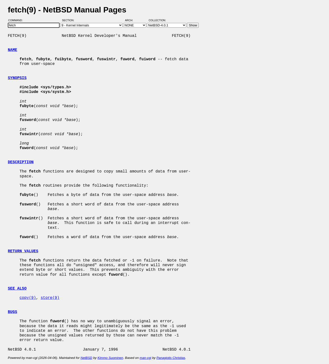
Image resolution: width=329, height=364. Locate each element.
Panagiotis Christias (170, 358)
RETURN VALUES (23, 251)
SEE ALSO (17, 288)
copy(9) (28, 298)
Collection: (157, 20)
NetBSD (86, 358)
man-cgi (145, 358)
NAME (12, 50)
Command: (17, 20)
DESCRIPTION (21, 162)
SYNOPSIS (17, 78)
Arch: (131, 20)
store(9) (50, 298)
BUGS (12, 312)
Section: (69, 20)
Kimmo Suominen (110, 358)
